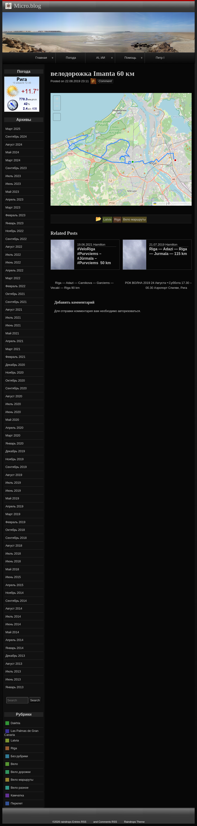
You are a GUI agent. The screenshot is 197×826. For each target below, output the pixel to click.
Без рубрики (19, 756)
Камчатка (17, 795)
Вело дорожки (21, 771)
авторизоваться (129, 311)
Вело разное (20, 787)
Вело (14, 764)
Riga (14, 748)
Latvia (15, 740)
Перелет (17, 803)
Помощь (130, 57)
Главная (41, 57)
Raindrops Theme (134, 821)
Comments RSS (107, 821)
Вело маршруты (22, 779)
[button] (56, 99)
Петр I (160, 57)
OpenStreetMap (180, 203)
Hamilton (99, 244)
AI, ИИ (100, 57)
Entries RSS (79, 821)
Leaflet (159, 203)
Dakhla (15, 723)
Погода (71, 57)
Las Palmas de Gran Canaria (21, 733)
